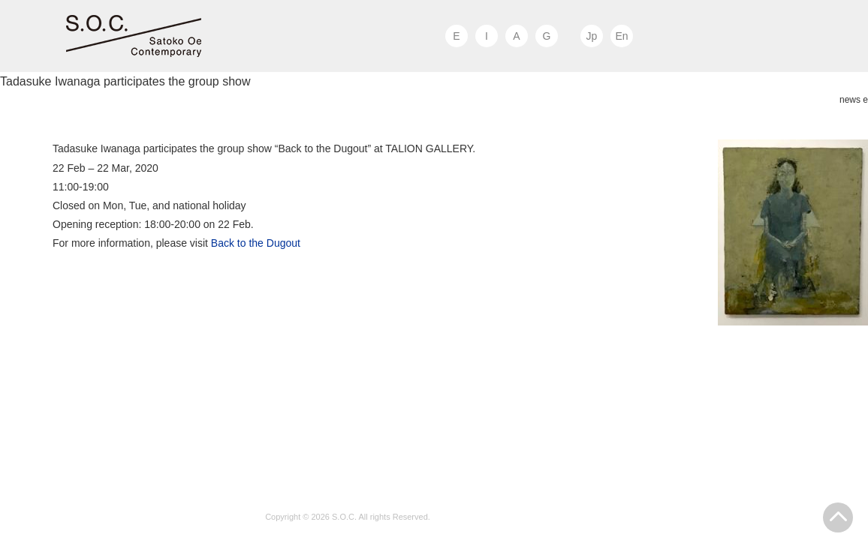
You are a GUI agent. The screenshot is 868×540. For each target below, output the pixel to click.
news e (853, 99)
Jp (592, 36)
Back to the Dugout (255, 243)
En (621, 36)
